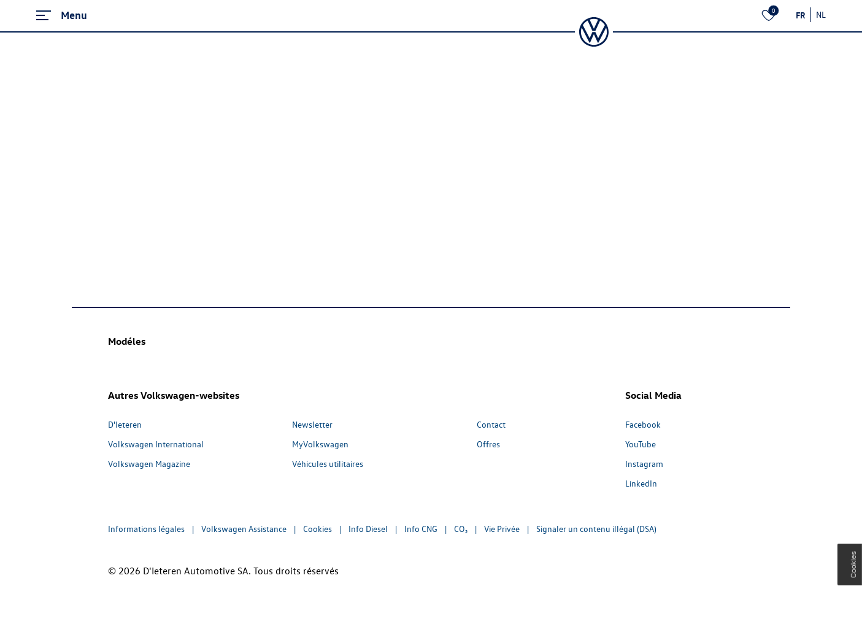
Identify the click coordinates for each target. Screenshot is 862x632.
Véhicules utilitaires (327, 463)
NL (821, 14)
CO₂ (461, 528)
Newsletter (312, 424)
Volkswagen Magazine (149, 463)
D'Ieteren (125, 424)
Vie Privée (502, 528)
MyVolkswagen (320, 444)
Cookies (317, 528)
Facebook (643, 424)
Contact (491, 424)
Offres (488, 444)
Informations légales (146, 528)
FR (801, 14)
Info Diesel (368, 528)
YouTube (640, 444)
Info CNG (420, 528)
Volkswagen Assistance (244, 528)
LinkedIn (641, 483)
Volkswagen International (156, 444)
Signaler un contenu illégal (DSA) (596, 528)
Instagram (644, 463)
